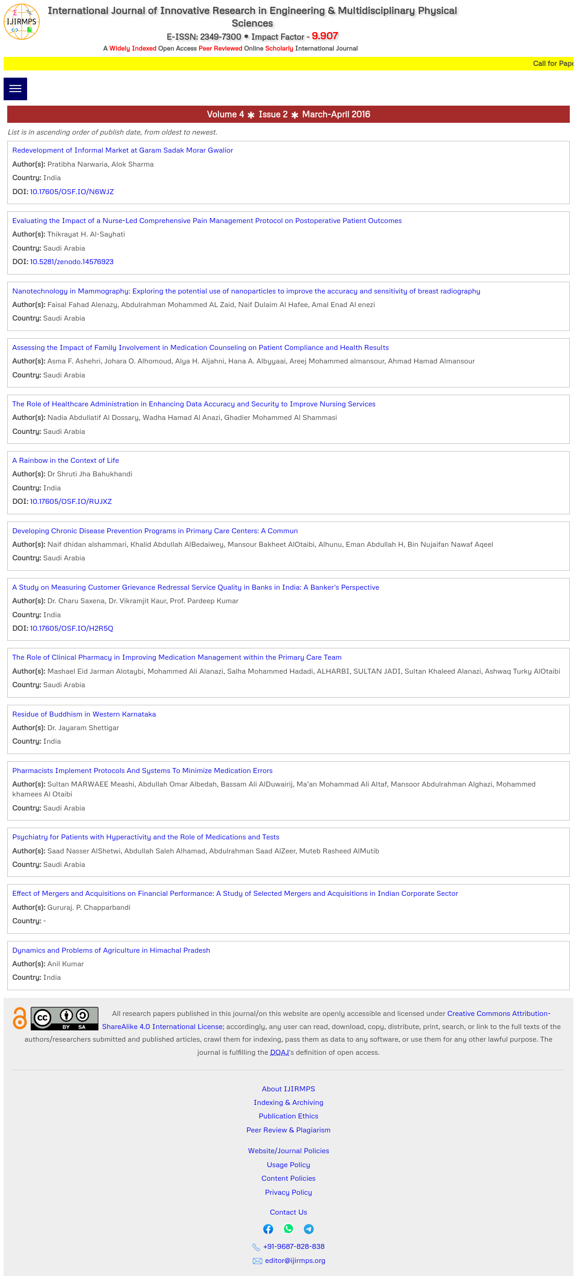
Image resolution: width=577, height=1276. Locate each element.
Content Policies (288, 1178)
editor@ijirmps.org (288, 1260)
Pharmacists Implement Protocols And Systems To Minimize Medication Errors (142, 770)
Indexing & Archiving (289, 1102)
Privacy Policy (288, 1192)
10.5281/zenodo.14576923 (72, 261)
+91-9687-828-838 (288, 1246)
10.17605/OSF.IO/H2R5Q (71, 628)
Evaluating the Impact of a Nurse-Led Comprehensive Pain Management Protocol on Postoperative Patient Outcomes (207, 220)
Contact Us (288, 1211)
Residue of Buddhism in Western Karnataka (84, 713)
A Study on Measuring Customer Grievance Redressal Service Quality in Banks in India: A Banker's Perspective (195, 586)
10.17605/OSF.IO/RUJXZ (71, 501)
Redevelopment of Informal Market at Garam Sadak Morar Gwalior (122, 149)
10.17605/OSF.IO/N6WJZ (72, 191)
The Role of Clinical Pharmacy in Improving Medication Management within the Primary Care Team (177, 656)
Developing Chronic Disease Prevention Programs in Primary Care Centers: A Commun (155, 530)
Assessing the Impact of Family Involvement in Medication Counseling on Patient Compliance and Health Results (200, 347)
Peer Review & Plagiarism (289, 1129)
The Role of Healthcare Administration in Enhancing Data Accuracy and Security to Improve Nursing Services (194, 403)
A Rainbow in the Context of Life (65, 460)
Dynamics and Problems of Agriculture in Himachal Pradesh (111, 950)
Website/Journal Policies (288, 1150)
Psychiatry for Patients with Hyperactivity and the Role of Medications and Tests (145, 836)
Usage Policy (288, 1164)
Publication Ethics (288, 1115)
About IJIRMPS (288, 1088)
